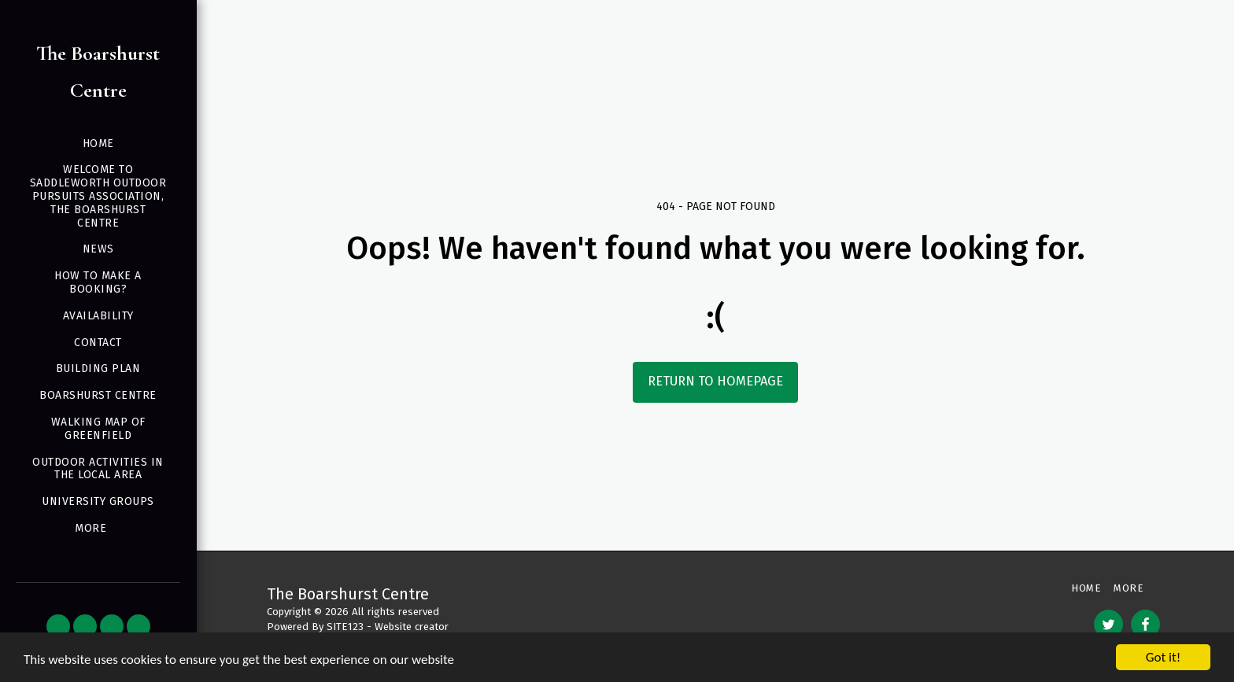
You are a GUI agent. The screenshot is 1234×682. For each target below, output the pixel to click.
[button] (58, 626)
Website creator (412, 626)
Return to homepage (715, 381)
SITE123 (345, 626)
